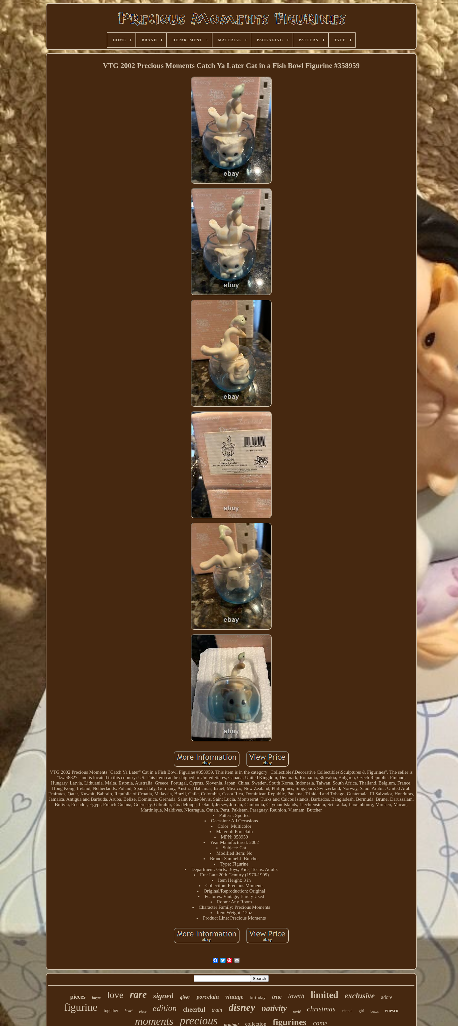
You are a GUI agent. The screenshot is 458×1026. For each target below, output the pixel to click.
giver (185, 997)
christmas (321, 1009)
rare (138, 994)
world (297, 1011)
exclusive (360, 995)
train (217, 1010)
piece (142, 1011)
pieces (78, 996)
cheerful (194, 1009)
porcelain (208, 997)
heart (129, 1011)
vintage (234, 996)
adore (386, 997)
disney (242, 1007)
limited (324, 995)
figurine (80, 1007)
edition (165, 1008)
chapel (347, 1010)
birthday (258, 997)
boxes (375, 1011)
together (111, 1010)
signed (163, 996)
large (96, 997)
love (115, 994)
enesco (392, 1010)
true (276, 997)
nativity (274, 1008)
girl (361, 1011)
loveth (296, 996)
